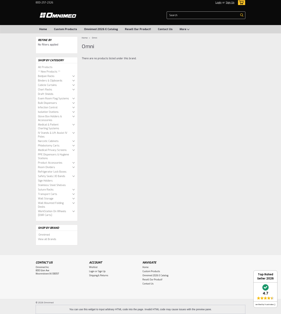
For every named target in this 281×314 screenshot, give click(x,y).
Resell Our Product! (138, 29)
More (184, 29)
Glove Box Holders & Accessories (50, 118)
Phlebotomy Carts (48, 145)
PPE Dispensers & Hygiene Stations (53, 156)
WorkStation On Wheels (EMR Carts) (52, 213)
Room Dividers (46, 167)
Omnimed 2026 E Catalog (101, 29)
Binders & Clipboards (50, 80)
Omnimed (44, 234)
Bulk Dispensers (47, 103)
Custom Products (65, 29)
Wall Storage (45, 198)
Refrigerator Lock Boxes (52, 171)
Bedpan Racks (46, 76)
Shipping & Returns (98, 275)
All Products (45, 67)
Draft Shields (45, 94)
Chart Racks (45, 89)
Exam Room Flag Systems (53, 98)
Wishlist (93, 267)
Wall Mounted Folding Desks (51, 205)
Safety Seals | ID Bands (51, 176)
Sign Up (230, 2)
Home (43, 29)
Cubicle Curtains (47, 85)
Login (218, 2)
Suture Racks (46, 189)
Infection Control (48, 107)
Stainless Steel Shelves (52, 185)
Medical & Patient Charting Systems (48, 126)
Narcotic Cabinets (48, 141)
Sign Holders (45, 180)
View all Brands (47, 239)
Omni (94, 38)
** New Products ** (49, 71)
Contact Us (165, 29)
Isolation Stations (48, 112)
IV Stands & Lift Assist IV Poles (52, 134)
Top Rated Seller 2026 (265, 276)
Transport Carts (47, 194)
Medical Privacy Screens (52, 150)
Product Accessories (50, 163)
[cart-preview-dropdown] (240, 2)
